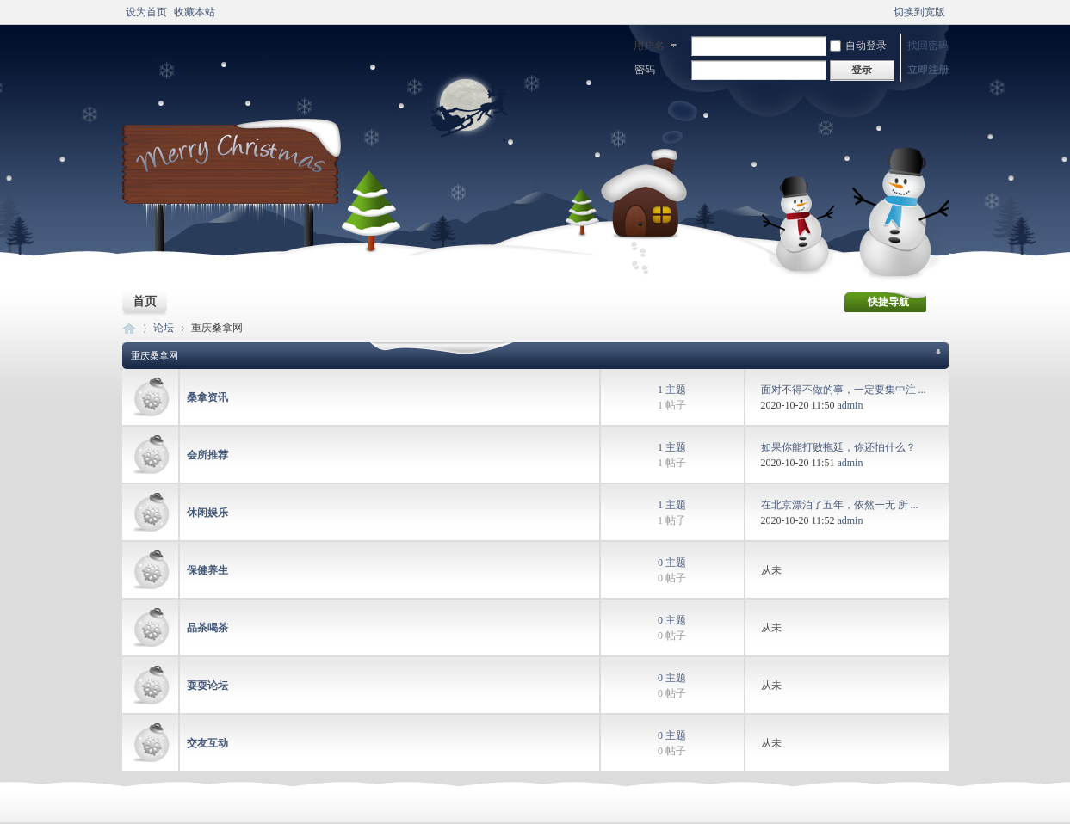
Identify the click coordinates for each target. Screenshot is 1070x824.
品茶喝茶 (207, 628)
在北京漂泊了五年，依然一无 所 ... (839, 505)
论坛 (163, 328)
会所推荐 (207, 455)
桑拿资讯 (207, 397)
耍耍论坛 (207, 685)
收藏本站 (194, 12)
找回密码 (928, 46)
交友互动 (207, 743)
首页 (145, 301)
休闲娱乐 (207, 513)
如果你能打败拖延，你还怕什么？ (838, 447)
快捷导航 (888, 302)
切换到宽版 (919, 12)
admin (850, 405)
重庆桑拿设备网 (129, 328)
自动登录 (858, 46)
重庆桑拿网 (154, 355)
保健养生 (207, 570)
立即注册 (928, 70)
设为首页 (146, 12)
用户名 (649, 46)
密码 (644, 70)
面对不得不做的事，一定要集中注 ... (843, 390)
